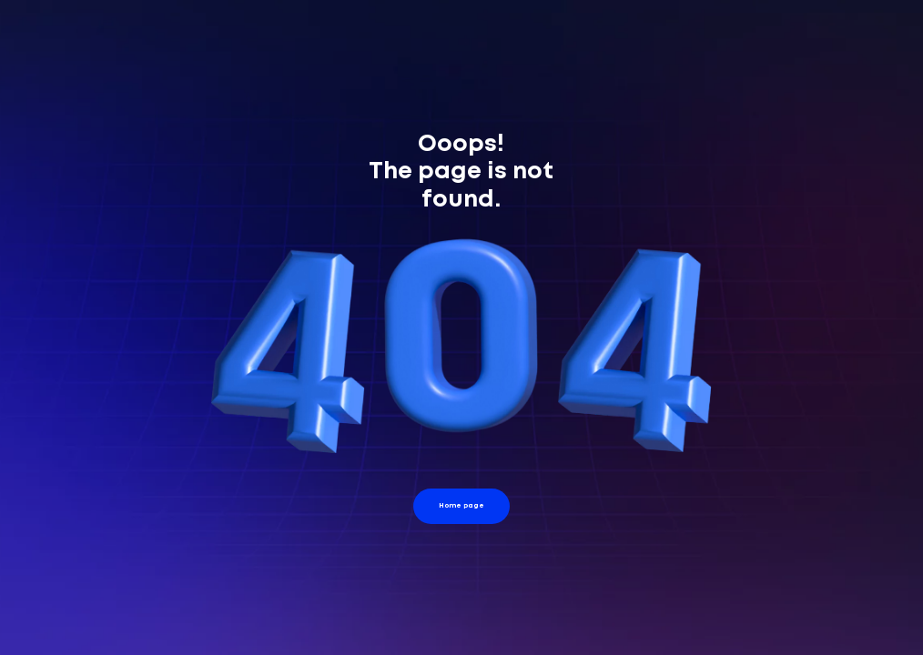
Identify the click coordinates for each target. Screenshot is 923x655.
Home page (461, 505)
